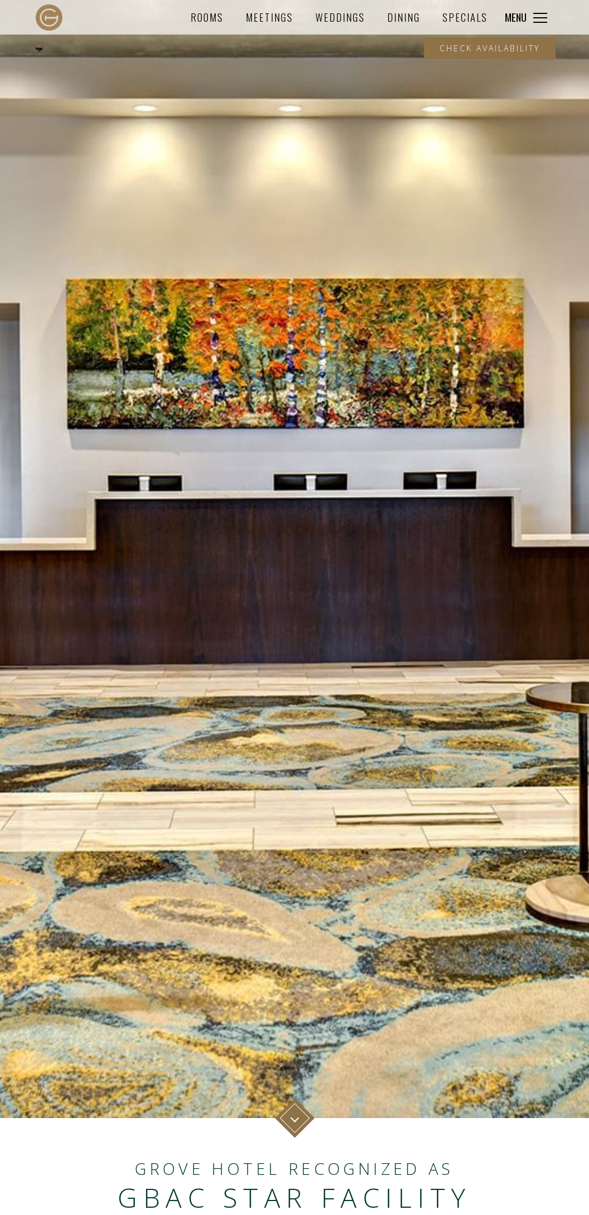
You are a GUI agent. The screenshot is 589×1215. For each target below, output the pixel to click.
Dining (403, 17)
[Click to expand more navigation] (526, 17)
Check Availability (490, 48)
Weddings (340, 17)
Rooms (207, 17)
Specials (465, 17)
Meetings (269, 17)
